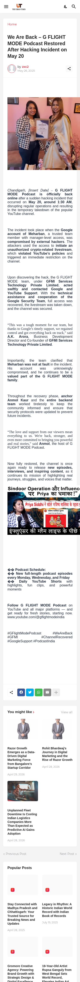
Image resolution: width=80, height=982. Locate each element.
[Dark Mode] (66, 6)
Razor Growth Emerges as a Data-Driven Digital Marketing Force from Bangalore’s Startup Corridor (21, 758)
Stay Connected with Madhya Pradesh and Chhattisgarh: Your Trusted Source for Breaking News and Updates (22, 913)
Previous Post (16, 854)
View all (67, 712)
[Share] (69, 68)
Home (12, 24)
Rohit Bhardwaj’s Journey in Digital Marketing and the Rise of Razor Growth (57, 754)
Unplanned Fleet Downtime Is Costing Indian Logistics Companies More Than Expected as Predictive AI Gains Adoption (22, 822)
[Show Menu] (6, 6)
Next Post (67, 854)
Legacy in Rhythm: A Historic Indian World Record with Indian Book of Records (57, 910)
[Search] (74, 6)
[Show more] (56, 692)
